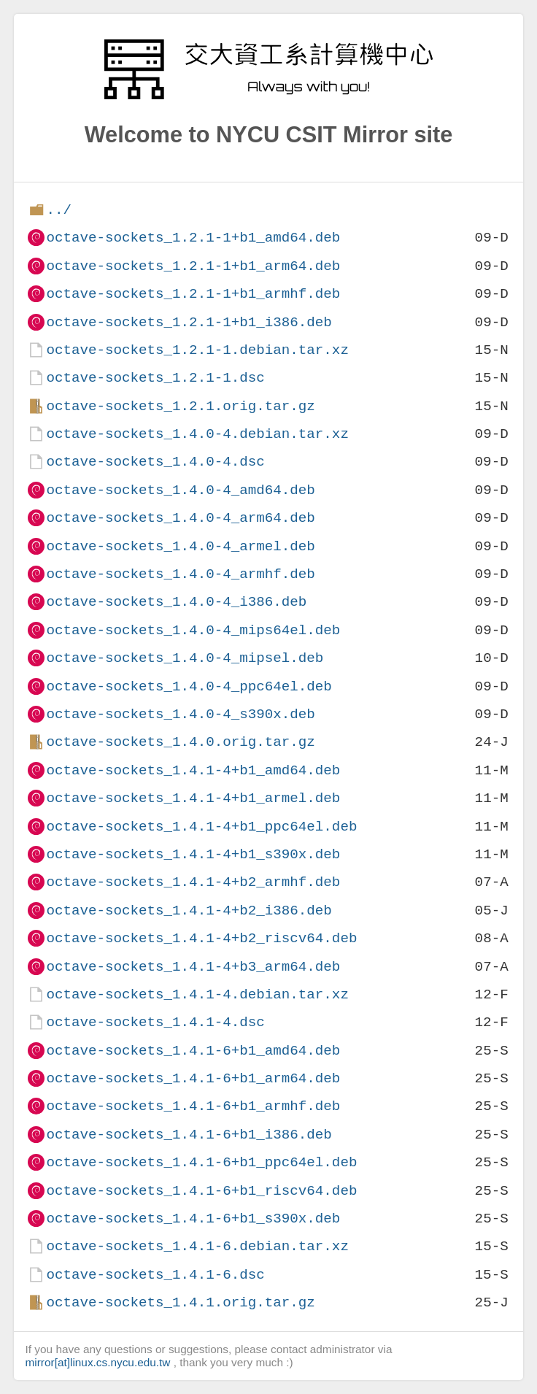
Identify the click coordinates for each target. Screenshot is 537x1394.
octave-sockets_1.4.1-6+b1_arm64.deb (193, 1078)
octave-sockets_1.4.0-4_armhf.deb (180, 574)
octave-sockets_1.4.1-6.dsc (155, 1275)
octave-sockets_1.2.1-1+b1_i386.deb (188, 322)
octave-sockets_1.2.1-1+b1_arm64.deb (193, 266)
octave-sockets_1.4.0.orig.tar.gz (180, 742)
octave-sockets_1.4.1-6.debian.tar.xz (197, 1246)
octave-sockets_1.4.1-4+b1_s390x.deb (193, 854)
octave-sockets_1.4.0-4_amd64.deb (180, 490)
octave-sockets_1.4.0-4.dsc (155, 461)
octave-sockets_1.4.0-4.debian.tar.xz (197, 434)
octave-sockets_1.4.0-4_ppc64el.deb (188, 686)
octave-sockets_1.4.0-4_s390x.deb (180, 714)
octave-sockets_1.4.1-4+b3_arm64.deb (193, 967)
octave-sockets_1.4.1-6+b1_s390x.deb (193, 1218)
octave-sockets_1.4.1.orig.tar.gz (180, 1302)
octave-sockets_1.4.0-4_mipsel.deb (184, 658)
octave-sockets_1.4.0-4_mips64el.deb (193, 630)
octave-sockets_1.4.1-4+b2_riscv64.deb (201, 938)
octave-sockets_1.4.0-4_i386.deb (176, 602)
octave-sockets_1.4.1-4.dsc (155, 1022)
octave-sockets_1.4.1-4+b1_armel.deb (193, 798)
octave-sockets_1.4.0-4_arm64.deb (180, 518)
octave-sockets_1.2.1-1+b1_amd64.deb (193, 237)
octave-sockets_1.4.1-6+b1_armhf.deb (193, 1106)
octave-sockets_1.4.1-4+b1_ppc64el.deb (201, 826)
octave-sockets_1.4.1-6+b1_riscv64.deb (201, 1191)
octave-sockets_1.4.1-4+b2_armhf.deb (193, 882)
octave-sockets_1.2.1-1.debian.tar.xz (197, 350)
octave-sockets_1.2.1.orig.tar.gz (180, 406)
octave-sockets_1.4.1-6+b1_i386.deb (188, 1134)
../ (59, 210)
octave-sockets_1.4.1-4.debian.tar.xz (197, 994)
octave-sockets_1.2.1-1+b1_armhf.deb (193, 294)
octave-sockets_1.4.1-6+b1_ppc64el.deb (201, 1162)
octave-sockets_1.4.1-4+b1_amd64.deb (193, 770)
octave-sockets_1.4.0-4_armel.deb (180, 546)
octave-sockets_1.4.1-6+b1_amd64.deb (193, 1050)
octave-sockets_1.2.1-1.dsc (155, 378)
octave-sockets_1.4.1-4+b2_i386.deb (188, 910)
